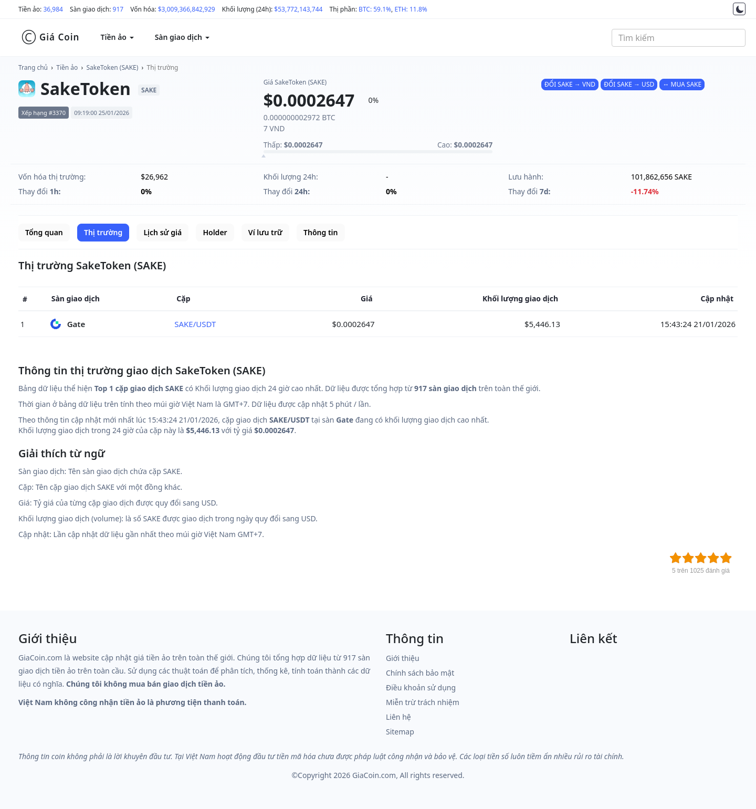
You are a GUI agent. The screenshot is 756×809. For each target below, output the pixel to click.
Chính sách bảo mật (420, 673)
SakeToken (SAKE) (113, 67)
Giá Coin (50, 37)
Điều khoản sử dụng (421, 687)
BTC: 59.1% (375, 9)
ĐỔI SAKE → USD (629, 84)
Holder (215, 232)
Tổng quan (44, 232)
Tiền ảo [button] (116, 37)
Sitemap (400, 732)
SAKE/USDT (195, 324)
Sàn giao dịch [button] (182, 37)
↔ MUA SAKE (682, 84)
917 (118, 9)
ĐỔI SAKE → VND (569, 84)
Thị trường (162, 67)
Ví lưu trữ (265, 232)
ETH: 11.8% (410, 9)
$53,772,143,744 (298, 9)
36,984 (53, 9)
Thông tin (320, 232)
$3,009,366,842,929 (186, 9)
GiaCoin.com (374, 775)
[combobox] (679, 38)
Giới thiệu (402, 658)
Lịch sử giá (162, 232)
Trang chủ (33, 67)
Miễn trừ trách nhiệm (422, 702)
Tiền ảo (67, 67)
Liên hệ (398, 717)
